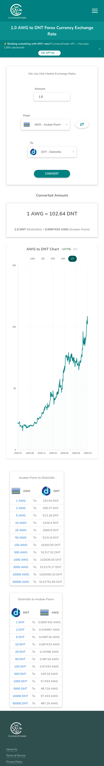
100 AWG (20, 545)
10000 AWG (20, 574)
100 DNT (20, 667)
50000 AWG (20, 582)
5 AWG (21, 515)
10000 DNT (20, 696)
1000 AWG (20, 560)
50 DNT (20, 659)
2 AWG (21, 508)
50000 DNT (20, 703)
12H (32, 258)
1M (63, 258)
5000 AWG (20, 567)
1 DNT (20, 622)
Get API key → (49, 52)
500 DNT (20, 674)
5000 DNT (20, 689)
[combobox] (45, 124)
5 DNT (20, 637)
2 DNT (20, 630)
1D (43, 258)
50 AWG (21, 538)
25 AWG (21, 530)
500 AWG (20, 552)
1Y (72, 258)
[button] (95, 11)
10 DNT (20, 644)
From (26, 116)
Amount (39, 89)
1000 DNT (20, 681)
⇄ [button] (82, 124)
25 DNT (20, 652)
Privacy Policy (14, 761)
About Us (11, 749)
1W (53, 258)
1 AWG (21, 501)
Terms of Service (16, 755)
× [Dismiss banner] (100, 49)
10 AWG (21, 523)
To (31, 143)
